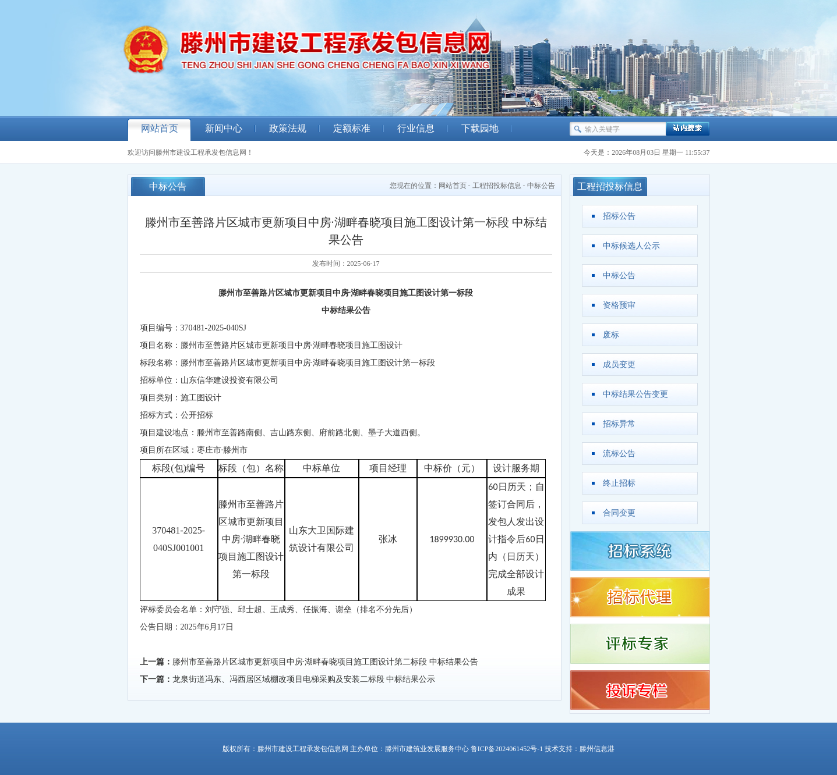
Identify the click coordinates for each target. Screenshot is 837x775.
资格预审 (619, 305)
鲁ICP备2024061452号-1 (507, 749)
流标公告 (619, 453)
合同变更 (619, 513)
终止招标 (619, 483)
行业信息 (416, 128)
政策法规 (287, 128)
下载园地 (480, 128)
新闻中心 (223, 128)
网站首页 (159, 128)
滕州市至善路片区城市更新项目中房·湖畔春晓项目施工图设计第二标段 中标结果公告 (325, 661)
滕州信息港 (597, 749)
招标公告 (619, 216)
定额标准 (351, 128)
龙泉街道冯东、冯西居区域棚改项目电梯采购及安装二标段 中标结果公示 (304, 679)
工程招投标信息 (496, 186)
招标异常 (619, 424)
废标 (611, 334)
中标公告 (541, 186)
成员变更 (619, 364)
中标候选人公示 (631, 245)
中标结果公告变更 (635, 394)
